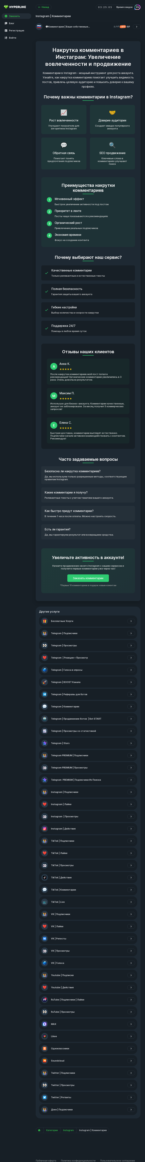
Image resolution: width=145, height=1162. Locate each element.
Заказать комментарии (88, 578)
